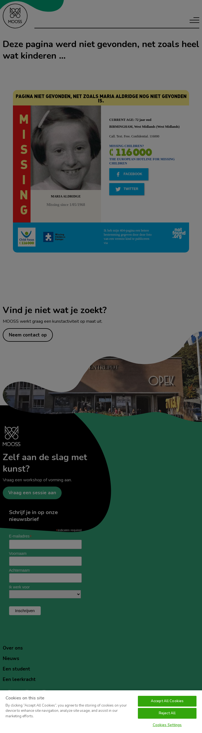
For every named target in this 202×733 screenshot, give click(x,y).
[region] (101, 711)
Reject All (167, 713)
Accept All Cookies (167, 701)
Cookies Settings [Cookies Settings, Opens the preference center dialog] (167, 725)
